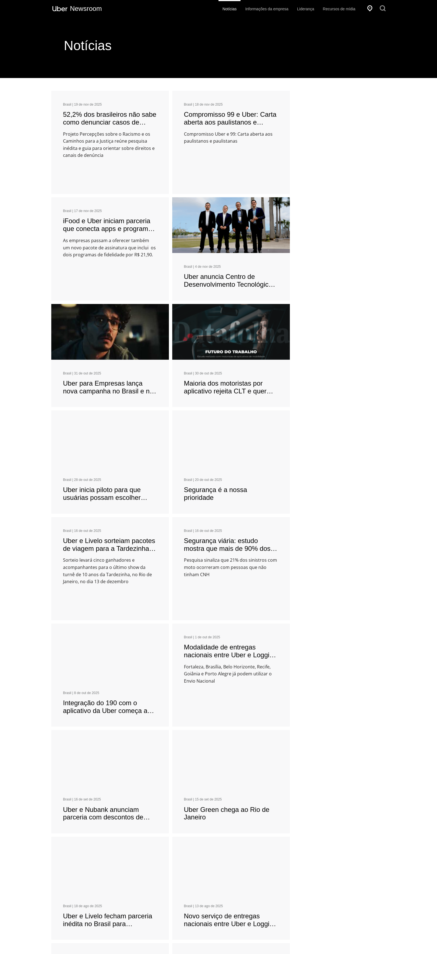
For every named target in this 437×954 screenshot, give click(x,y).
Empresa (209, 857)
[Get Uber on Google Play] (137, 898)
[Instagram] (365, 942)
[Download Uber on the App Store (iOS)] (87, 898)
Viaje (281, 868)
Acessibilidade (229, 941)
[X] (333, 942)
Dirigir (282, 877)
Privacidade (196, 941)
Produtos (287, 857)
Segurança (208, 887)
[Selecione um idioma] (98, 855)
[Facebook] (323, 942)
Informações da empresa (266, 9)
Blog (203, 897)
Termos (259, 941)
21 (254, 775)
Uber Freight (288, 907)
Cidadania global (213, 877)
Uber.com (207, 917)
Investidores (209, 868)
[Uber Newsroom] (77, 8)
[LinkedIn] (354, 942)
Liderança (305, 9)
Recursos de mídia (339, 9)
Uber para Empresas (295, 897)
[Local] (370, 8)
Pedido (283, 887)
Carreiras (207, 907)
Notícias (229, 9)
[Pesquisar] (383, 8)
